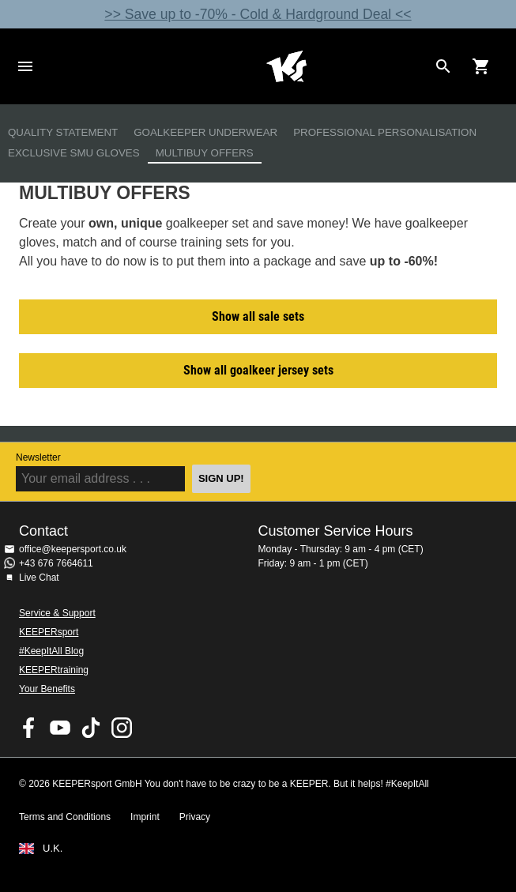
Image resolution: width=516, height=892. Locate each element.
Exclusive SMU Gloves (74, 153)
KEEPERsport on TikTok (91, 727)
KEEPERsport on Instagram (121, 727)
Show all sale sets (258, 316)
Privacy (194, 816)
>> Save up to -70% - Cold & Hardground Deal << (257, 14)
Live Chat (39, 577)
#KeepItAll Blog (51, 651)
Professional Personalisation (384, 132)
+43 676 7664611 (56, 563)
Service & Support (57, 613)
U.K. (52, 848)
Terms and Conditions (65, 816)
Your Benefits (47, 688)
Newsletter (38, 457)
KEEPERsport (48, 632)
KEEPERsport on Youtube (60, 727)
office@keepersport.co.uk (72, 549)
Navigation (25, 66)
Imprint (145, 816)
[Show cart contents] (481, 66)
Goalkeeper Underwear (205, 132)
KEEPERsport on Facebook (29, 727)
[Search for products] (443, 66)
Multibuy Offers (205, 153)
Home (286, 66)
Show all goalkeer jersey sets (258, 370)
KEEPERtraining (54, 670)
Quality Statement (63, 132)
